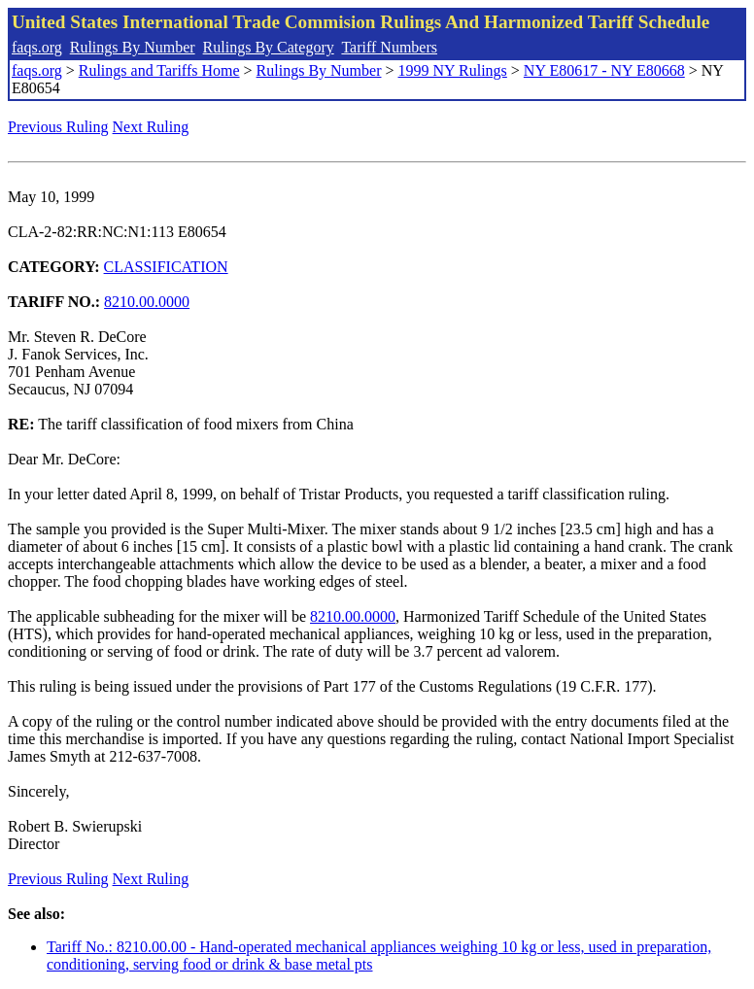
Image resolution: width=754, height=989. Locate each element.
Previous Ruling (58, 127)
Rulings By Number (132, 47)
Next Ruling (151, 127)
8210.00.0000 (146, 301)
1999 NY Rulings (452, 70)
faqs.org (37, 47)
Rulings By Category (268, 47)
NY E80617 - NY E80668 (604, 70)
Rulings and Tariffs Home (159, 70)
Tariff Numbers (389, 47)
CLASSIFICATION (166, 266)
